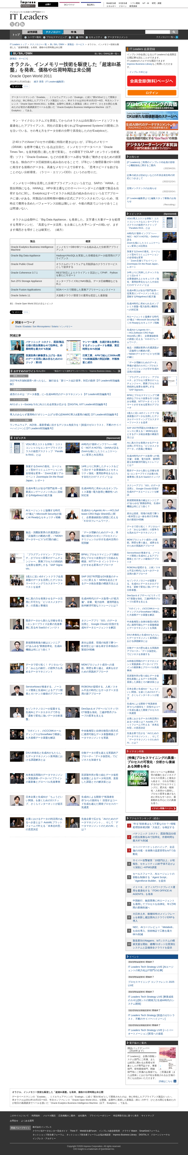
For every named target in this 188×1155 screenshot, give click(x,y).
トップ (16, 34)
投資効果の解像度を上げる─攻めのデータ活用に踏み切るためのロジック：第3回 (44, 359)
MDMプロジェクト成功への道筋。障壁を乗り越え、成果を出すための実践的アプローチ (99, 668)
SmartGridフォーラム (149, 1131)
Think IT (74, 1131)
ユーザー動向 (34, 37)
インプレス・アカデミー (44, 1138)
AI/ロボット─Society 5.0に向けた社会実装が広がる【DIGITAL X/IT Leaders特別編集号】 (59, 404)
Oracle (18, 326)
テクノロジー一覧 (38, 44)
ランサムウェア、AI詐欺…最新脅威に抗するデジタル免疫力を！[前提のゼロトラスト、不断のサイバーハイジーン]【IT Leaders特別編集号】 (65, 426)
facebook (17, 24)
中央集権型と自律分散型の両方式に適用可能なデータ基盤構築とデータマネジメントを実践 (99, 734)
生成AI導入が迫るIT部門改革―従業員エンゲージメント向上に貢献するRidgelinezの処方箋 (44, 492)
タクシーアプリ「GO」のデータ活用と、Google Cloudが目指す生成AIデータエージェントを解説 (100, 624)
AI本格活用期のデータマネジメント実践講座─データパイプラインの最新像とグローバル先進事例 (44, 778)
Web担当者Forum (88, 1131)
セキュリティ (95, 37)
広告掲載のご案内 (66, 1115)
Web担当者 (111, 3)
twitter (12, 24)
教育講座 (133, 6)
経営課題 (32, 32)
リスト (26, 86)
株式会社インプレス (42, 1127)
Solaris (55, 326)
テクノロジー (53, 32)
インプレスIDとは (138, 72)
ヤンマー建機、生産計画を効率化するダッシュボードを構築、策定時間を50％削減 (100, 345)
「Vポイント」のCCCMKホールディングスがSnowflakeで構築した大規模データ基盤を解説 (44, 734)
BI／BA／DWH (57, 44)
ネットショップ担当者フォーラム (48, 1134)
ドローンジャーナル (160, 1134)
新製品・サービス (76, 44)
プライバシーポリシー (99, 1115)
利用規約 (36, 1115)
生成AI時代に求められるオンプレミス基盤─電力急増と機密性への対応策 (99, 492)
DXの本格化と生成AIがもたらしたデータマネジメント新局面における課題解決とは (44, 756)
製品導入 (91, 5)
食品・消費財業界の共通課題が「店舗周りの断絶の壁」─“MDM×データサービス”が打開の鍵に (44, 536)
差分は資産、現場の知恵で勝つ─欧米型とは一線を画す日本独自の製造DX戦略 (99, 646)
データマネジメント (118, 37)
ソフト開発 (135, 3)
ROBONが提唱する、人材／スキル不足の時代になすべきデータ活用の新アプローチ (99, 690)
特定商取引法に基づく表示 (126, 1115)
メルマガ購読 (49, 1115)
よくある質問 (27, 1120)
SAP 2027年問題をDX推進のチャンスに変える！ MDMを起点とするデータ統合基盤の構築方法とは (99, 580)
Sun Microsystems (41, 326)
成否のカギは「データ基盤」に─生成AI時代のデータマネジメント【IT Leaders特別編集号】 (61, 394)
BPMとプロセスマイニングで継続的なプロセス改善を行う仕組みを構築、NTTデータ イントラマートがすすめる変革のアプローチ (143, 401)
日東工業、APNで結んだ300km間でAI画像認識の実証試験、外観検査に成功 (101, 359)
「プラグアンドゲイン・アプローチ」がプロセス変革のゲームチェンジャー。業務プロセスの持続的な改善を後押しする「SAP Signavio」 (44, 561)
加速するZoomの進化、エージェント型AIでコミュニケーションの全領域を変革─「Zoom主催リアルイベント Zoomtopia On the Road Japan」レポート (44, 473)
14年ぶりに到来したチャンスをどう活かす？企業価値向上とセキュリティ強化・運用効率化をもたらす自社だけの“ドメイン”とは (143, 278)
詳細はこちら (166, 1081)
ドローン (123, 6)
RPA (81, 37)
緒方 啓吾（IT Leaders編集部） (50, 81)
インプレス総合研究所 (109, 1131)
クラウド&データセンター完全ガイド (50, 1131)
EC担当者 (123, 3)
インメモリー (66, 326)
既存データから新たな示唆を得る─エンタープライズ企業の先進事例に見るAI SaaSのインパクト (44, 624)
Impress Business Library (139, 64)
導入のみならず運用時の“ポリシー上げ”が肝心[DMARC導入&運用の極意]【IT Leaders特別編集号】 (64, 414)
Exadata (27, 326)
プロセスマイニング (56, 37)
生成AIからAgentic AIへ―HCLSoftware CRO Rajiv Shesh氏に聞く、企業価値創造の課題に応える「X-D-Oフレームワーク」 (142, 336)
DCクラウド (69, 5)
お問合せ (14, 1120)
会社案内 (82, 1115)
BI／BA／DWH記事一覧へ (107, 53)
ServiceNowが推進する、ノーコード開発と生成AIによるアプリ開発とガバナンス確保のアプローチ (44, 690)
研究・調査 (157, 3)
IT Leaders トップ (18, 44)
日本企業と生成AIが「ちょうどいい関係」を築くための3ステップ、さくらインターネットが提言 (44, 800)
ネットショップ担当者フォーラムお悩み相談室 (88, 1134)
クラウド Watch (129, 1131)
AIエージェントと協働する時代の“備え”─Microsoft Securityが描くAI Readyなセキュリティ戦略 (44, 514)
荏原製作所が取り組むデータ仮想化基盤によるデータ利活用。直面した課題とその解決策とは (99, 778)
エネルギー (111, 6)
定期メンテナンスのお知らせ (142, 188)
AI (73, 37)
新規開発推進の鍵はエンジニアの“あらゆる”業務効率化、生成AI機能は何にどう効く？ (44, 646)
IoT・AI (146, 3)
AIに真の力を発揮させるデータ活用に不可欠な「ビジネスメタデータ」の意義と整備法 (44, 602)
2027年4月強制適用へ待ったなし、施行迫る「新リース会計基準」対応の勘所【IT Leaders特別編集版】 (65, 382)
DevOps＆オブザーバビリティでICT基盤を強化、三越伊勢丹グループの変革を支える (99, 712)
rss (22, 24)
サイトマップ (147, 1115)
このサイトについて (19, 1115)
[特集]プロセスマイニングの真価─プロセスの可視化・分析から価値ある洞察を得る (151, 762)
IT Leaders (29, 16)
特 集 (74, 32)
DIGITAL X (144, 1134)
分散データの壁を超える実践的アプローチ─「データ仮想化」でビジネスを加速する (99, 756)
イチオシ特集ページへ (163, 808)
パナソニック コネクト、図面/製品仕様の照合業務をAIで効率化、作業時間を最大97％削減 (45, 345)
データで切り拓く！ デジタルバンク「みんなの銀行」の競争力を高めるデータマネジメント (44, 668)
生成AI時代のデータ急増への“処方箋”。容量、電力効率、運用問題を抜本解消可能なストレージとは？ (100, 602)
